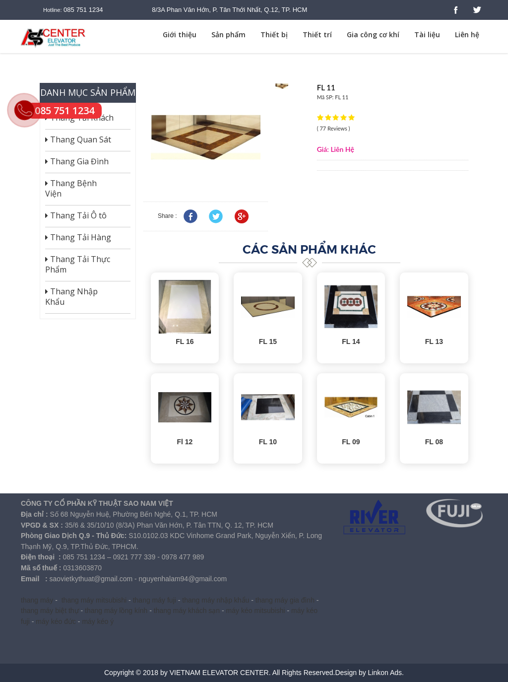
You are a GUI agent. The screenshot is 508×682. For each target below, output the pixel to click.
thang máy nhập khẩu (215, 600)
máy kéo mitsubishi (255, 610)
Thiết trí (317, 34)
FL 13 (434, 341)
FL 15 (268, 341)
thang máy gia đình (285, 600)
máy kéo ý (98, 621)
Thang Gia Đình (77, 161)
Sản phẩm (228, 34)
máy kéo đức (56, 621)
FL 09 (351, 442)
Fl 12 (184, 442)
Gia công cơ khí (373, 34)
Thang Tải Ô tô (76, 215)
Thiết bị (274, 34)
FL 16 (184, 341)
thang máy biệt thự (50, 610)
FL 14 (351, 341)
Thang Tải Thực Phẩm (77, 264)
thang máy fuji (154, 600)
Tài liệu (427, 34)
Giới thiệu (179, 34)
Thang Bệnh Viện (71, 189)
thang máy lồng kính (116, 610)
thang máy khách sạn (187, 610)
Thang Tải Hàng (78, 237)
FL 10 (268, 442)
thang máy (37, 600)
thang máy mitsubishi (94, 600)
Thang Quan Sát (78, 139)
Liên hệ (467, 34)
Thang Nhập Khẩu (71, 297)
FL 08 (434, 442)
